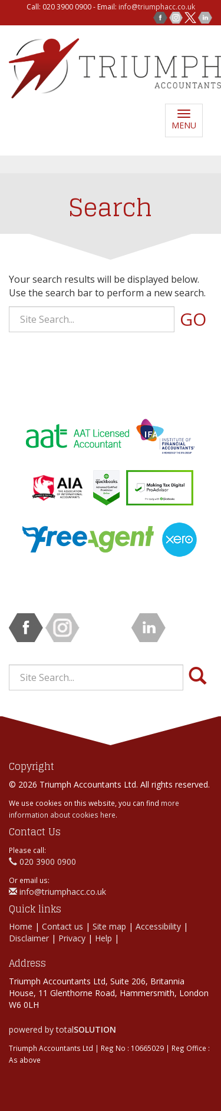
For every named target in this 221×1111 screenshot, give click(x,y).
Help (103, 938)
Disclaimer (29, 938)
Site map (109, 926)
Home (20, 926)
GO (193, 319)
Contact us (62, 926)
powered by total (62, 1029)
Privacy (71, 938)
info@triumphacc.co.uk (156, 7)
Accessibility (158, 926)
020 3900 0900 (42, 861)
